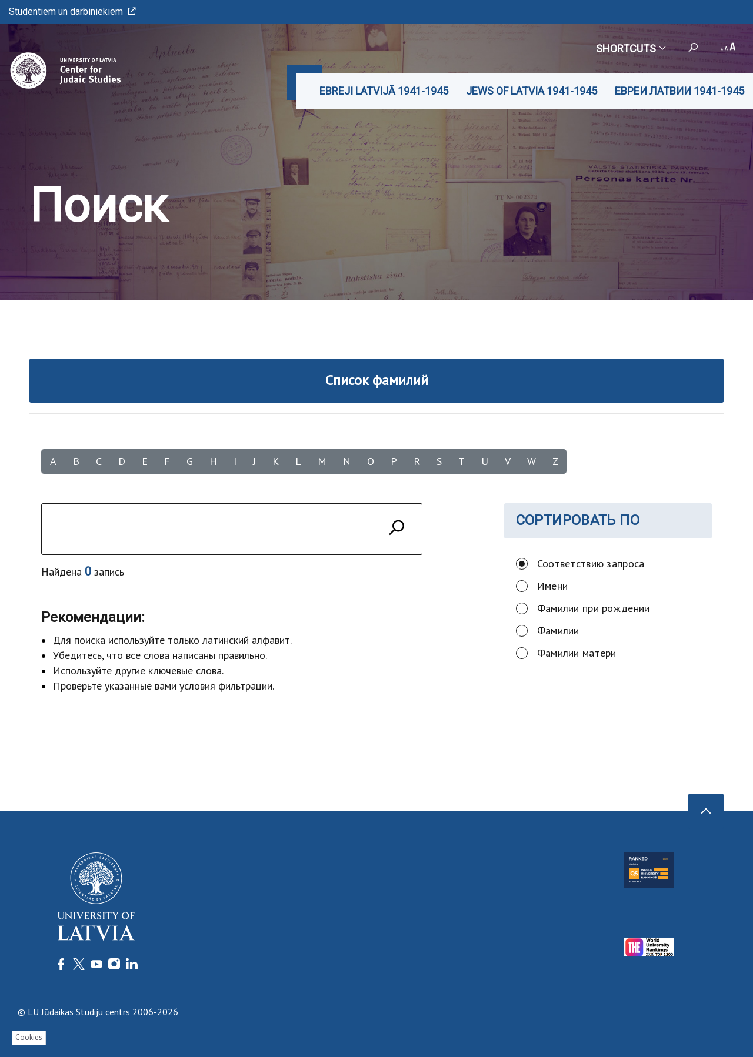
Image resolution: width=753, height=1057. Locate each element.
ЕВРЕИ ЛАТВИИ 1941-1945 (679, 91)
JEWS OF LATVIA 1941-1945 (531, 91)
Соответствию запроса (591, 563)
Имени (552, 586)
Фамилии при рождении (593, 608)
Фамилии (558, 630)
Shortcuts (630, 48)
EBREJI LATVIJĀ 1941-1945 (383, 91)
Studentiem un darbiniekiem (72, 11)
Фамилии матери (577, 653)
